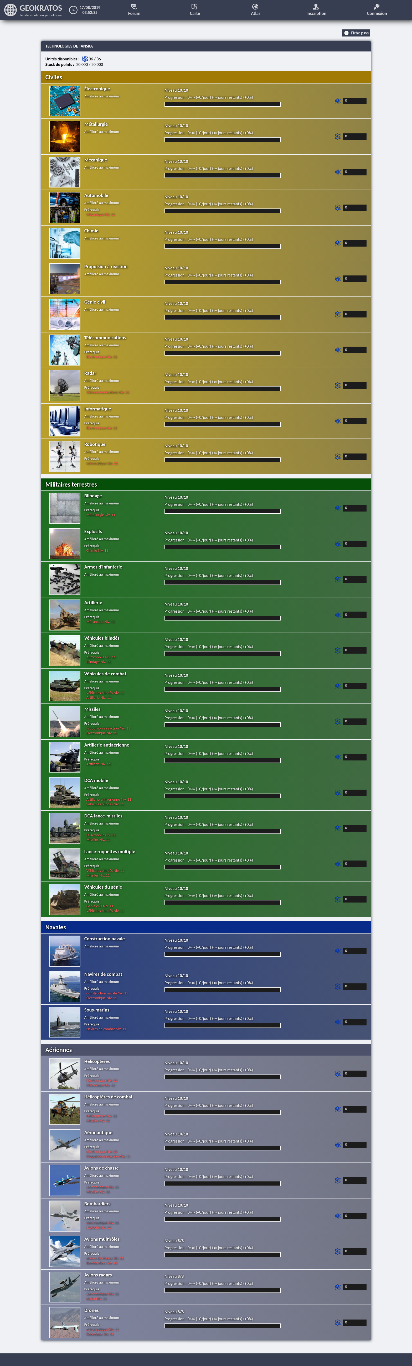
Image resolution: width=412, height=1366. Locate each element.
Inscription (317, 10)
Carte (195, 10)
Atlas (256, 10)
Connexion (377, 10)
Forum (134, 10)
